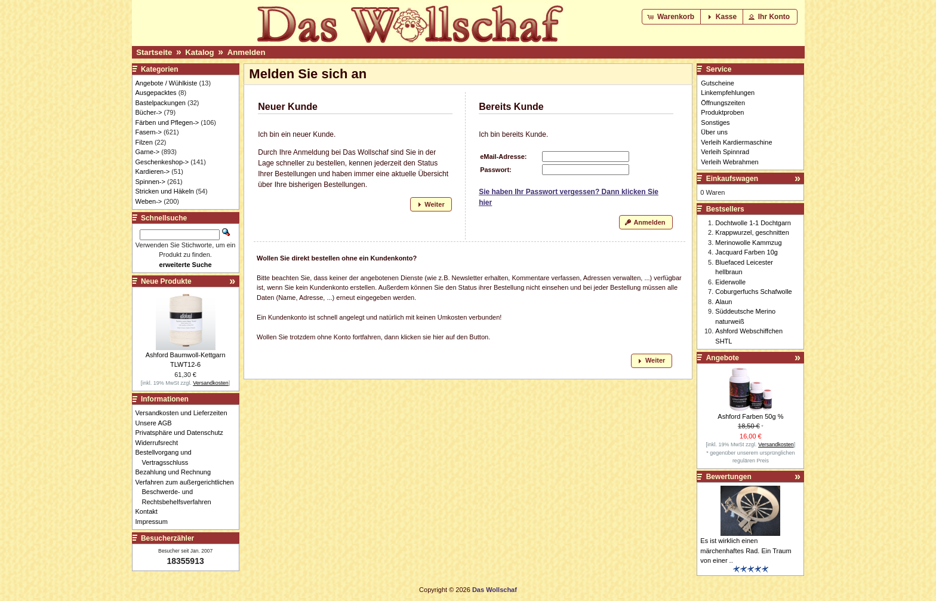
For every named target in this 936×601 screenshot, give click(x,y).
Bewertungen (729, 477)
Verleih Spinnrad (725, 151)
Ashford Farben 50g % (750, 416)
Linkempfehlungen (728, 92)
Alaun (723, 301)
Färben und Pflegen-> (167, 122)
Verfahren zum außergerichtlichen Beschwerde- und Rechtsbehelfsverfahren (188, 492)
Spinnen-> (150, 181)
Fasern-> (149, 132)
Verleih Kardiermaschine (736, 142)
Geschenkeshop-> (162, 161)
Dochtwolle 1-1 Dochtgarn (753, 222)
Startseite (154, 52)
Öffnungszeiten (723, 102)
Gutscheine (717, 83)
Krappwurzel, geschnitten (752, 232)
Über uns (714, 132)
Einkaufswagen (732, 178)
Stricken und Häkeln (165, 191)
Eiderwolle (730, 282)
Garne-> (148, 151)
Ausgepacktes (156, 92)
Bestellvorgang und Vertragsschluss (167, 457)
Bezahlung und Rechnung (176, 472)
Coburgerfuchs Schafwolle (753, 291)
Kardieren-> (153, 171)
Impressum (155, 521)
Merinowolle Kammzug (748, 242)
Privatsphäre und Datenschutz (182, 432)
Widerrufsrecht (160, 442)
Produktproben (722, 112)
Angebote (722, 358)
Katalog (199, 52)
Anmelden (246, 52)
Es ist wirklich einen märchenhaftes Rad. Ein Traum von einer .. (745, 550)
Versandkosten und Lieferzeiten (184, 412)
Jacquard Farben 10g (746, 252)
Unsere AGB (157, 423)
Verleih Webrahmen (729, 161)
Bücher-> (149, 112)
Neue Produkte (166, 281)
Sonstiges (715, 122)
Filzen (144, 142)
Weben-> (149, 201)
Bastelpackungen (161, 102)
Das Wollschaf (494, 589)
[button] (672, 16)
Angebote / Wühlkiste (167, 83)
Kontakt (150, 511)
